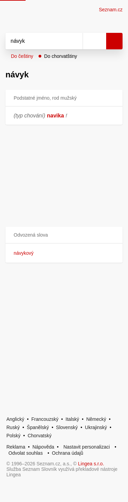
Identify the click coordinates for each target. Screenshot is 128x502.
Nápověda (43, 447)
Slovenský (67, 427)
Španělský (38, 427)
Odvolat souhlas (26, 453)
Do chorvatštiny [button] (60, 56)
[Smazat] (75, 41)
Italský (72, 419)
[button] (64, 235)
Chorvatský (40, 435)
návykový (23, 253)
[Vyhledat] (36, 41)
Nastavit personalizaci (86, 447)
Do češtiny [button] (22, 56)
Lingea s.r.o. (91, 463)
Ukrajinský (96, 427)
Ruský (13, 427)
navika (55, 115)
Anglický (15, 419)
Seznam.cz (111, 9)
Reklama (15, 447)
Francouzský (44, 419)
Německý (96, 419)
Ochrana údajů (67, 453)
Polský (13, 435)
